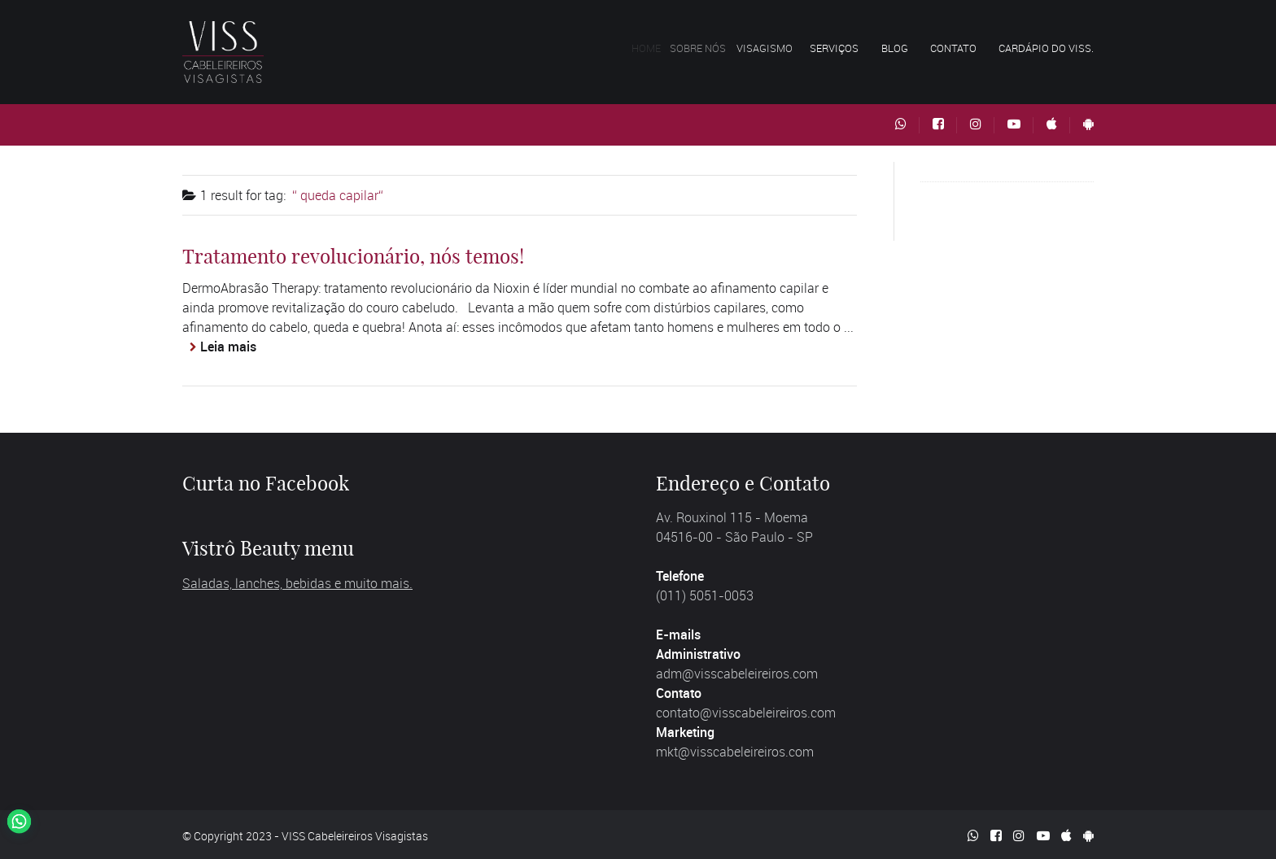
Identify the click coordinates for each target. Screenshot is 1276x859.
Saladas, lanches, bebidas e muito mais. (297, 583)
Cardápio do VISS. (1046, 48)
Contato (953, 48)
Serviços (840, 48)
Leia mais (228, 346)
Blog (894, 48)
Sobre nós (711, 48)
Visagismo (778, 48)
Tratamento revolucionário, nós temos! (353, 256)
